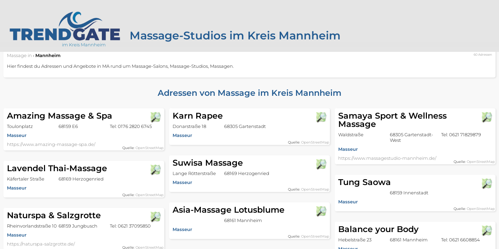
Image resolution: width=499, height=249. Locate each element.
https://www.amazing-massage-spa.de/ (51, 144)
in (19, 55)
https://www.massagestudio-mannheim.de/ (387, 158)
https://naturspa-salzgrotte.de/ (41, 244)
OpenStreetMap (149, 148)
